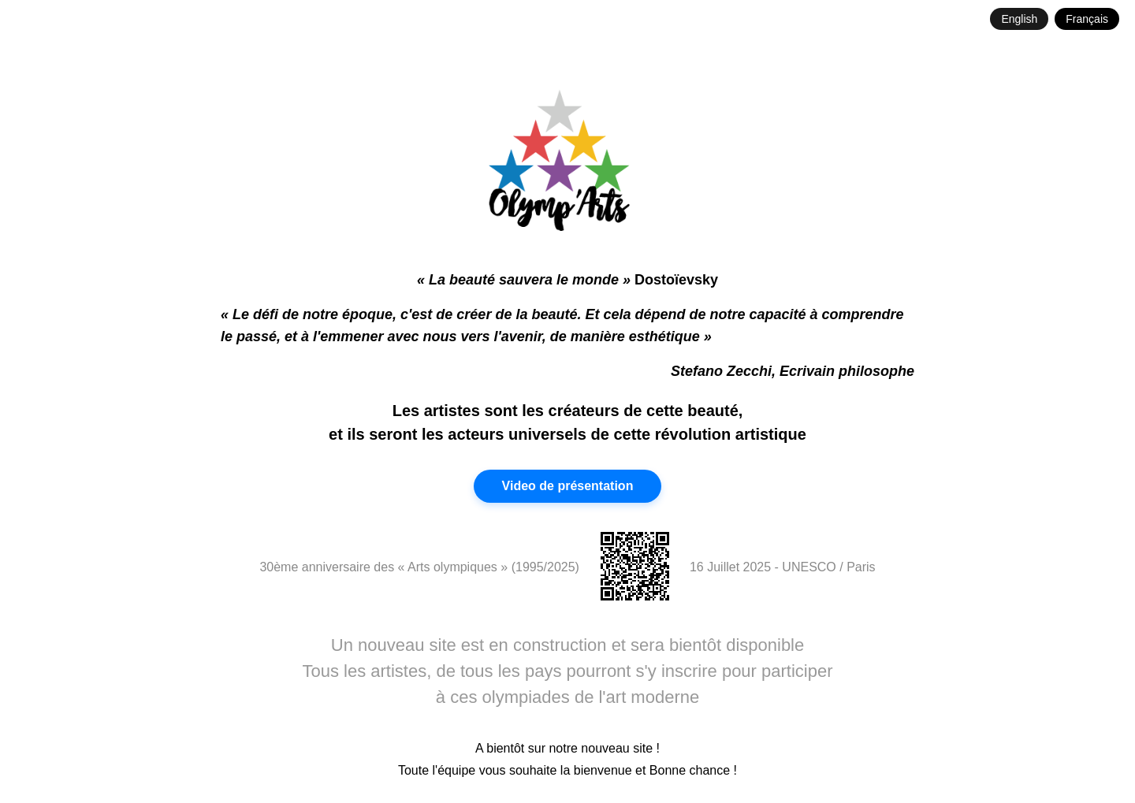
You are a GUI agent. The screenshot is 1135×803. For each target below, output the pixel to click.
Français (1087, 19)
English (1019, 19)
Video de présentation (568, 486)
